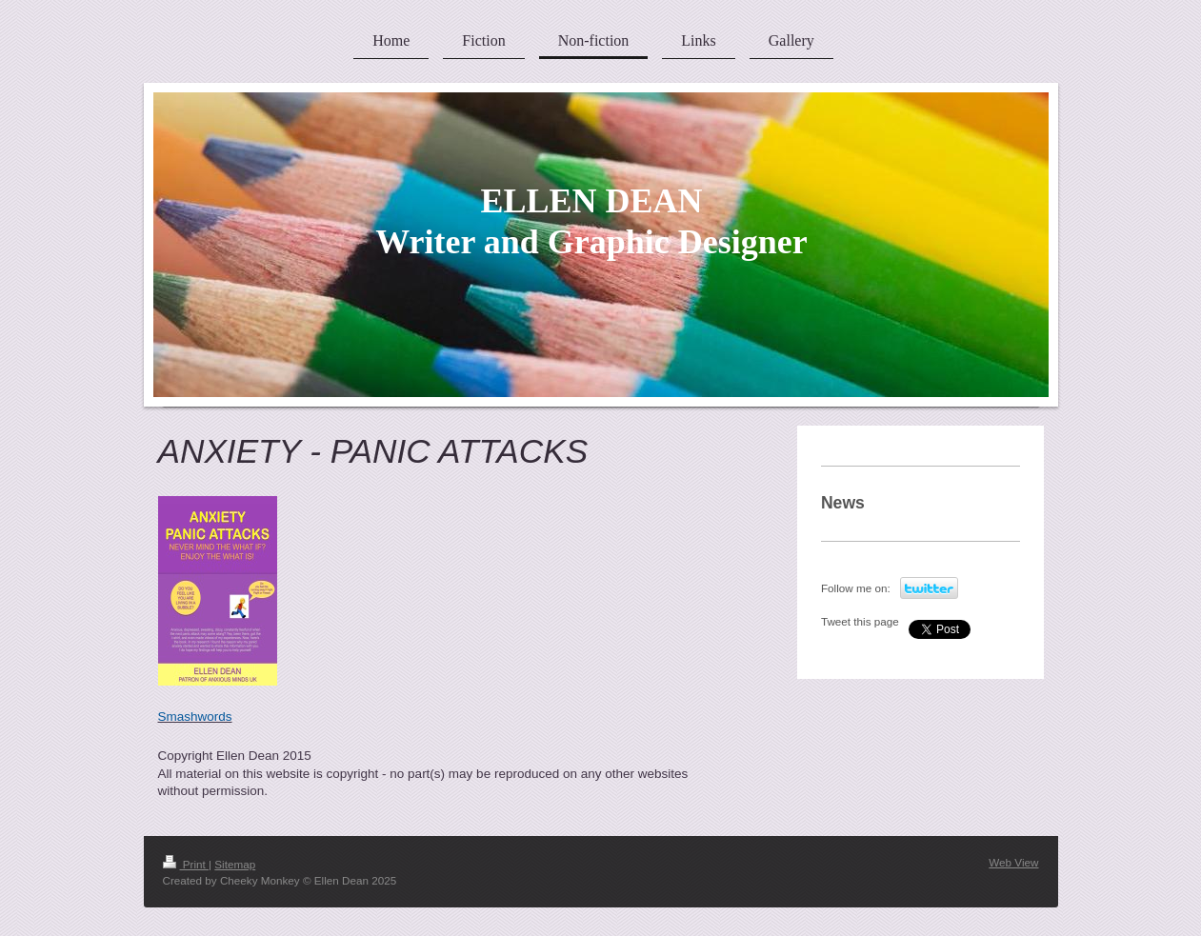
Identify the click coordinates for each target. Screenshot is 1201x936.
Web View (1013, 862)
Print (186, 864)
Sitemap (234, 864)
